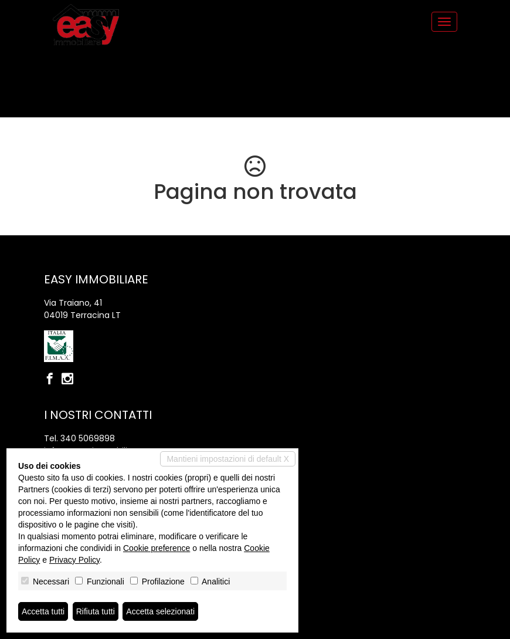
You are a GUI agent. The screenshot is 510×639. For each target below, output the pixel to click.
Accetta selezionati (160, 611)
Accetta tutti (43, 611)
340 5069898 (87, 438)
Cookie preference (156, 548)
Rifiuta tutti (95, 611)
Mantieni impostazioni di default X (227, 459)
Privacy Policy (74, 559)
